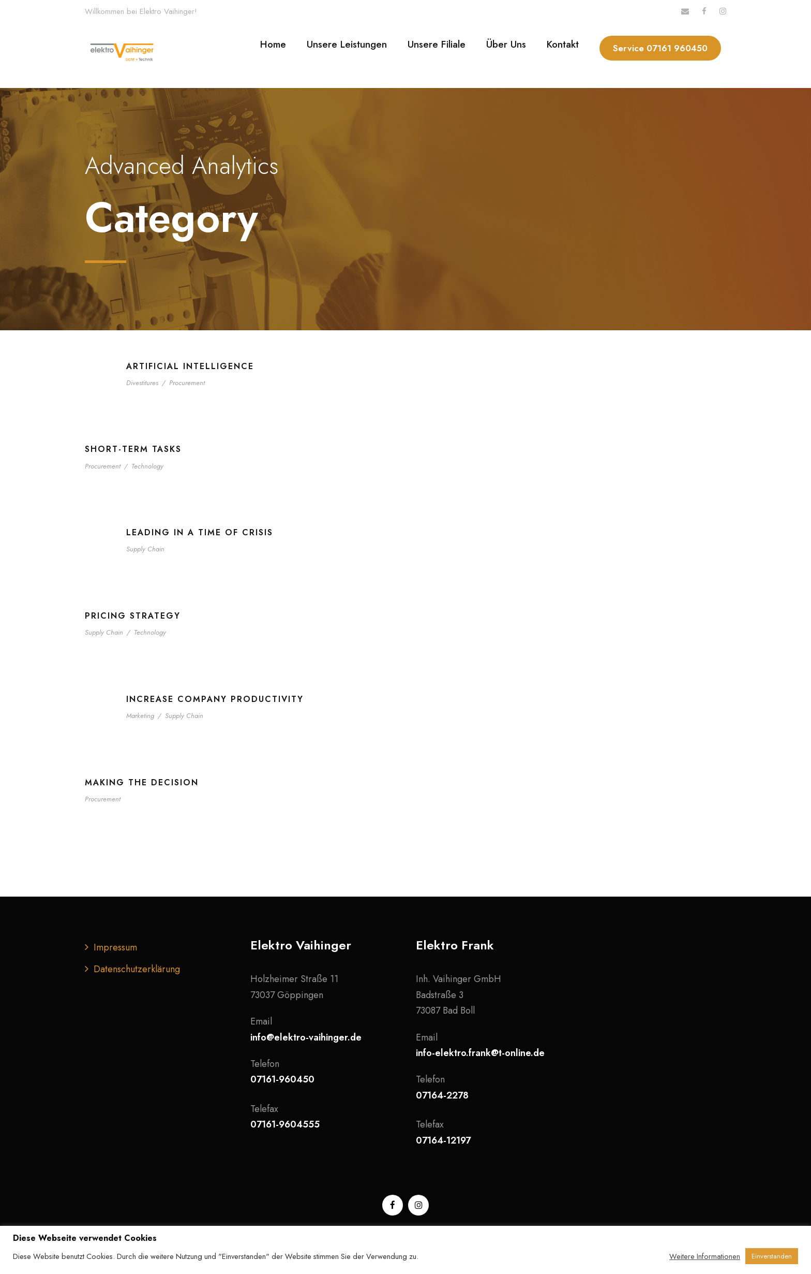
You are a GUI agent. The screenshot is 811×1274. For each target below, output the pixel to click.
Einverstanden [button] (772, 1256)
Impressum (115, 947)
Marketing (140, 716)
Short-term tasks (133, 449)
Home (273, 44)
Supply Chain (145, 549)
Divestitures (142, 383)
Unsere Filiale (436, 44)
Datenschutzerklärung (137, 969)
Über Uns (506, 44)
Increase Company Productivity (215, 699)
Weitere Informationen (704, 1256)
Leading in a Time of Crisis (199, 532)
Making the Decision (142, 782)
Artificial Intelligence (190, 366)
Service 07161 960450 (660, 48)
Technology (147, 466)
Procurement (187, 383)
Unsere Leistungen (347, 44)
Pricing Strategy (133, 616)
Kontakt (563, 44)
